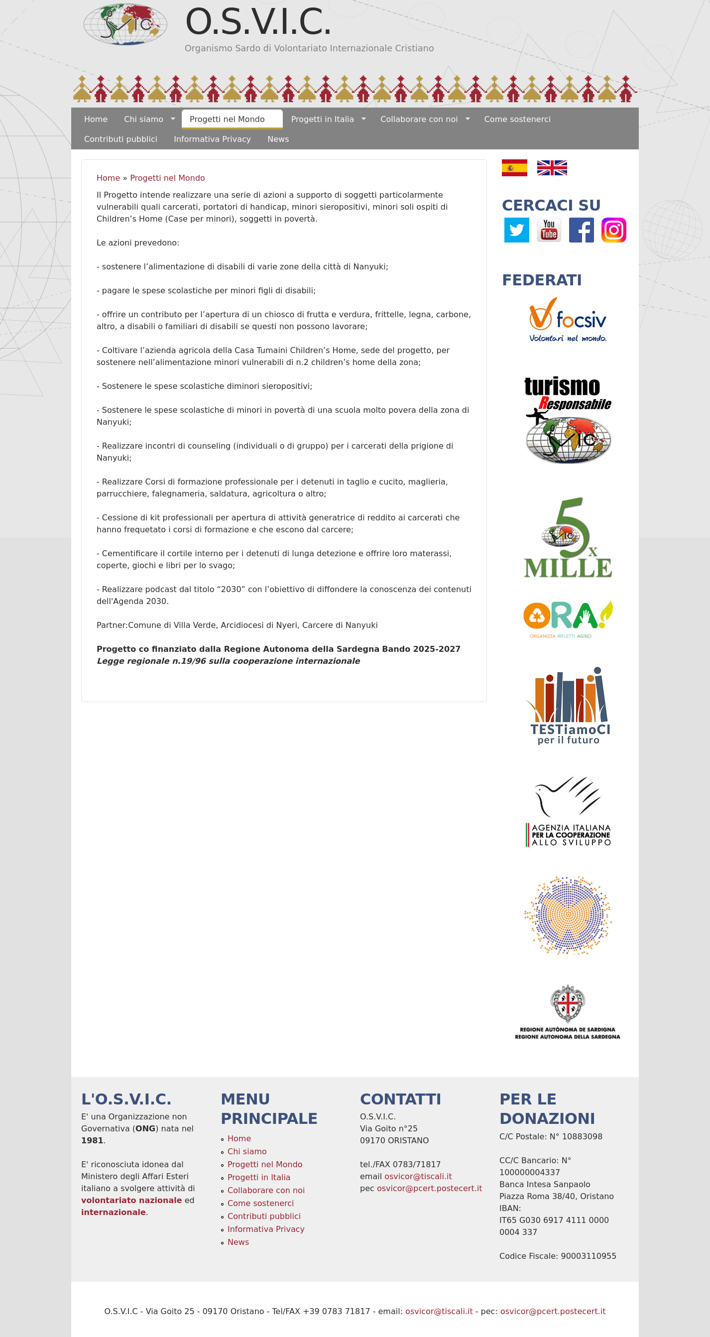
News (278, 139)
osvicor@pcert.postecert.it (429, 1188)
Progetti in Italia (324, 119)
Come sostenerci (517, 119)
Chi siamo (145, 119)
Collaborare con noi (421, 119)
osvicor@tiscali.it (418, 1176)
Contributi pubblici (120, 139)
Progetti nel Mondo (229, 119)
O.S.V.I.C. (258, 21)
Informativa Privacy (212, 139)
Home (96, 119)
